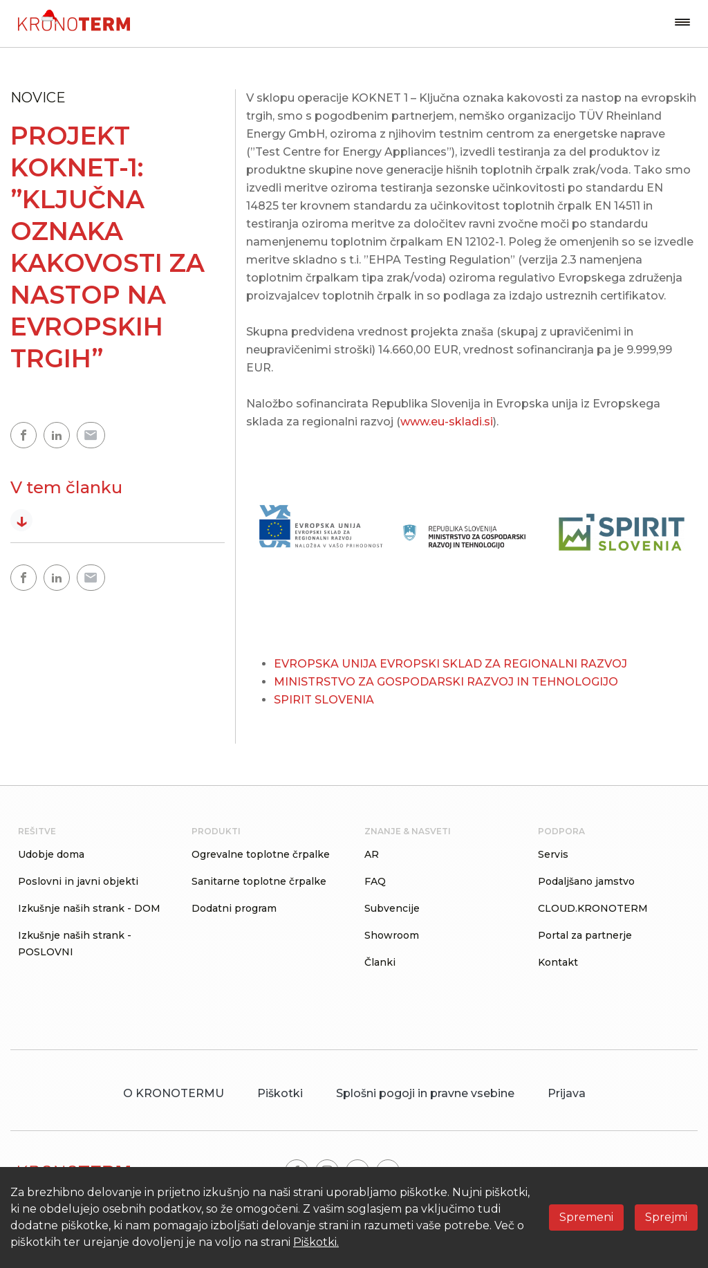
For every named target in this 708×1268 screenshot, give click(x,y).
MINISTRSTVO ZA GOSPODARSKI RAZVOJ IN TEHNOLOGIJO (446, 681)
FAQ (375, 881)
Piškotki (280, 1093)
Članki (379, 962)
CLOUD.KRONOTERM (593, 908)
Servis (553, 854)
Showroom (391, 935)
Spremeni (586, 1217)
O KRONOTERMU (173, 1093)
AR (371, 854)
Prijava (567, 1093)
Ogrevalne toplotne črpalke (261, 854)
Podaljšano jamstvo (586, 881)
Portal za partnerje (585, 935)
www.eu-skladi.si (446, 421)
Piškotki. (316, 1242)
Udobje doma (51, 854)
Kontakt (558, 962)
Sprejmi (666, 1217)
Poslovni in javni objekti (78, 881)
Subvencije (392, 908)
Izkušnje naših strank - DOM (89, 908)
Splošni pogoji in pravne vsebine (425, 1093)
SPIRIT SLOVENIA (324, 699)
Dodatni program (234, 908)
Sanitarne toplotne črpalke (259, 881)
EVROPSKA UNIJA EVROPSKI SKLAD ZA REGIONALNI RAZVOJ (450, 663)
